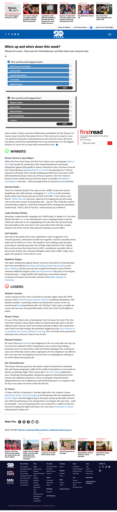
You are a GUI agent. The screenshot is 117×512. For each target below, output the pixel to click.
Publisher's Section (38, 495)
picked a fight (11, 399)
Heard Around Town (25, 479)
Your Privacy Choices (83, 29)
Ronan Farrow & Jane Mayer (20, 68)
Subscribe (62, 475)
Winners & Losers (51, 473)
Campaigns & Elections (26, 477)
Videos (61, 486)
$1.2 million (49, 194)
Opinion (49, 479)
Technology (36, 500)
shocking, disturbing (36, 267)
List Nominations (51, 497)
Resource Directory (64, 490)
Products (75, 482)
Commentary (50, 482)
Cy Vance (13, 122)
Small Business (37, 498)
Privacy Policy (89, 473)
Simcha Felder (15, 72)
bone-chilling (11, 270)
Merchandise (89, 479)
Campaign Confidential (26, 470)
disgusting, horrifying (57, 267)
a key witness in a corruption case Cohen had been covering (40, 331)
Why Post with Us (77, 484)
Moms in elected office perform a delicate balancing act (45, 431)
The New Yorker (52, 373)
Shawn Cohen (15, 108)
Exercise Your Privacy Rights (104, 29)
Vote (64, 89)
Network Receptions (78, 470)
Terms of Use (89, 475)
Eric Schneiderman (17, 117)
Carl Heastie (14, 81)
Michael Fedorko (16, 113)
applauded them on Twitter (36, 171)
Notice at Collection (64, 29)
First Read (62, 465)
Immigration (36, 486)
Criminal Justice (37, 470)
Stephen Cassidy (16, 104)
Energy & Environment (38, 475)
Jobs (74, 479)
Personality (49, 465)
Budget (35, 468)
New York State (24, 475)
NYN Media (49, 490)
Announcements (24, 486)
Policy (35, 465)
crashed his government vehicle (33, 301)
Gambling (35, 479)
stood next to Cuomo (63, 408)
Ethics (34, 477)
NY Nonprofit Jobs (77, 489)
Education (35, 473)
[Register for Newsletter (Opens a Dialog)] (110, 145)
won (21, 221)
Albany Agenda (24, 468)
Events (74, 465)
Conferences (76, 468)
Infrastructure (36, 489)
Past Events (76, 475)
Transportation (37, 502)
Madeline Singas (16, 86)
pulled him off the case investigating (22, 397)
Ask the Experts (24, 484)
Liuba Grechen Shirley (18, 77)
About (74, 486)
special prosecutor (44, 273)
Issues (61, 477)
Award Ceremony (77, 473)
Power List (49, 475)
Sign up (61, 468)
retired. (26, 344)
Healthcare (36, 482)
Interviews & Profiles (52, 468)
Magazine (62, 472)
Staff (87, 468)
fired (19, 307)
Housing (35, 484)
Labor (34, 491)
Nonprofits (49, 493)
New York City (23, 473)
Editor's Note (50, 484)
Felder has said (19, 200)
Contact (88, 470)
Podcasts (62, 484)
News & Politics (24, 465)
